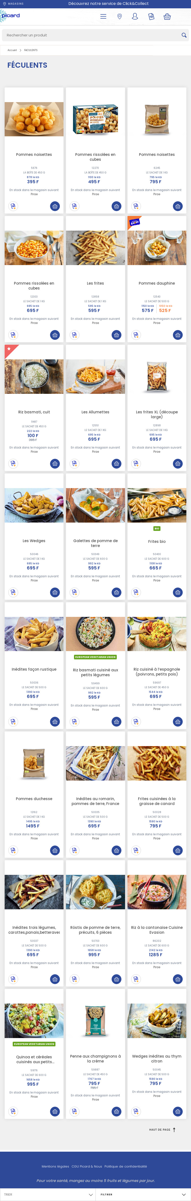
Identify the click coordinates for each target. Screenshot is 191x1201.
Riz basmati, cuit (34, 412)
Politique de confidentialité (126, 1166)
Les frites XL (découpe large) (157, 414)
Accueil (12, 50)
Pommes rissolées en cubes (95, 157)
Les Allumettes (95, 412)
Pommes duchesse (34, 798)
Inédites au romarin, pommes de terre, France (95, 801)
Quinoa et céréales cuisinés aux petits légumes (34, 1061)
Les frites (95, 283)
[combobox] (48, 1193)
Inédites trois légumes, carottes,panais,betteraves (34, 930)
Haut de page (162, 1129)
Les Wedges (34, 540)
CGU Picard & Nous (87, 1166)
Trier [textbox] (8, 1194)
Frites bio (157, 541)
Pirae (34, 194)
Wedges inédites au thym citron (156, 1059)
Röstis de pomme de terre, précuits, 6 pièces (95, 930)
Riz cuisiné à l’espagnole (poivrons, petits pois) (157, 672)
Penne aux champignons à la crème (95, 1059)
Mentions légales (55, 1166)
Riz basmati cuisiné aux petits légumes (95, 672)
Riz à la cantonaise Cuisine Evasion (157, 930)
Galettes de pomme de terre (95, 543)
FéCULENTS (31, 50)
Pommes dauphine (157, 283)
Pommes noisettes (34, 154)
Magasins (13, 4)
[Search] (95, 35)
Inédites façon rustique (34, 669)
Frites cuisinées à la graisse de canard (157, 801)
